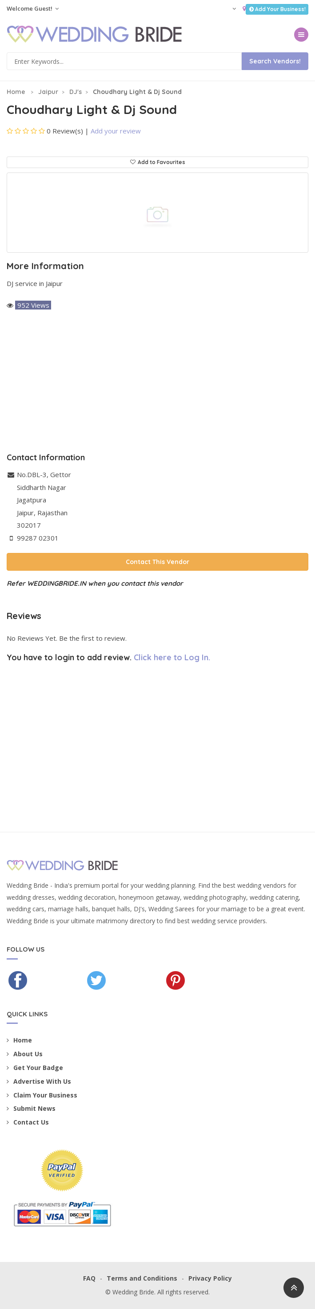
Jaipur (48, 92)
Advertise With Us (39, 1081)
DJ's (75, 92)
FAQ (89, 1278)
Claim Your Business (42, 1095)
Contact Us (28, 1122)
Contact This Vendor (157, 562)
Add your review (116, 130)
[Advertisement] (157, 382)
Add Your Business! (277, 9)
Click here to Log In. (172, 657)
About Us (25, 1054)
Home (16, 92)
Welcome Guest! (33, 8)
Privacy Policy (210, 1278)
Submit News (31, 1108)
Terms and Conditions (142, 1278)
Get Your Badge (35, 1067)
